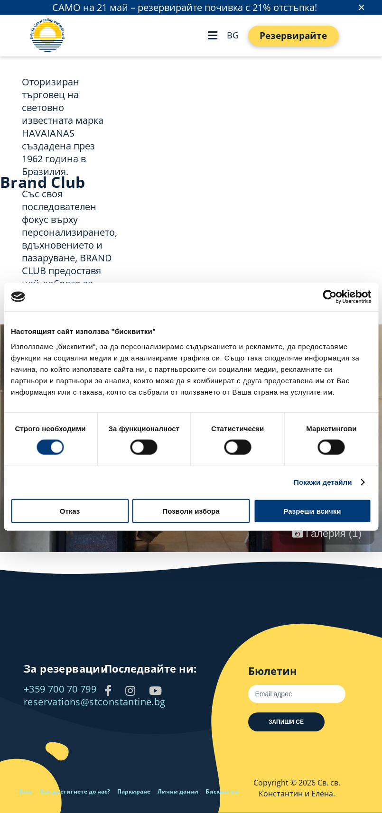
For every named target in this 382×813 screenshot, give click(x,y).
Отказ (70, 511)
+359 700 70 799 (60, 689)
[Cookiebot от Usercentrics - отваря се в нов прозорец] (329, 297)
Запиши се (286, 722)
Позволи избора (190, 511)
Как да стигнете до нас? (75, 791)
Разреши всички (312, 511)
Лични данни (178, 791)
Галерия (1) (327, 533)
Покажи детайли (323, 482)
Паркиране (133, 791)
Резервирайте (293, 35)
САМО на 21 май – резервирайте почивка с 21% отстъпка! (184, 7)
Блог (26, 791)
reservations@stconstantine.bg (95, 701)
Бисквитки (222, 791)
